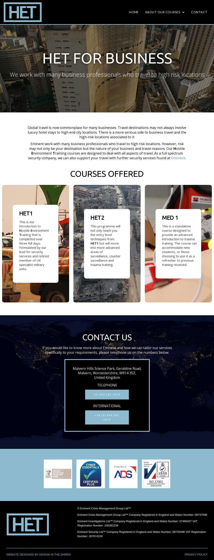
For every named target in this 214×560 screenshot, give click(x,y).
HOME (134, 12)
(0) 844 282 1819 (107, 394)
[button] (165, 12)
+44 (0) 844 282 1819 (107, 417)
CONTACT (199, 12)
